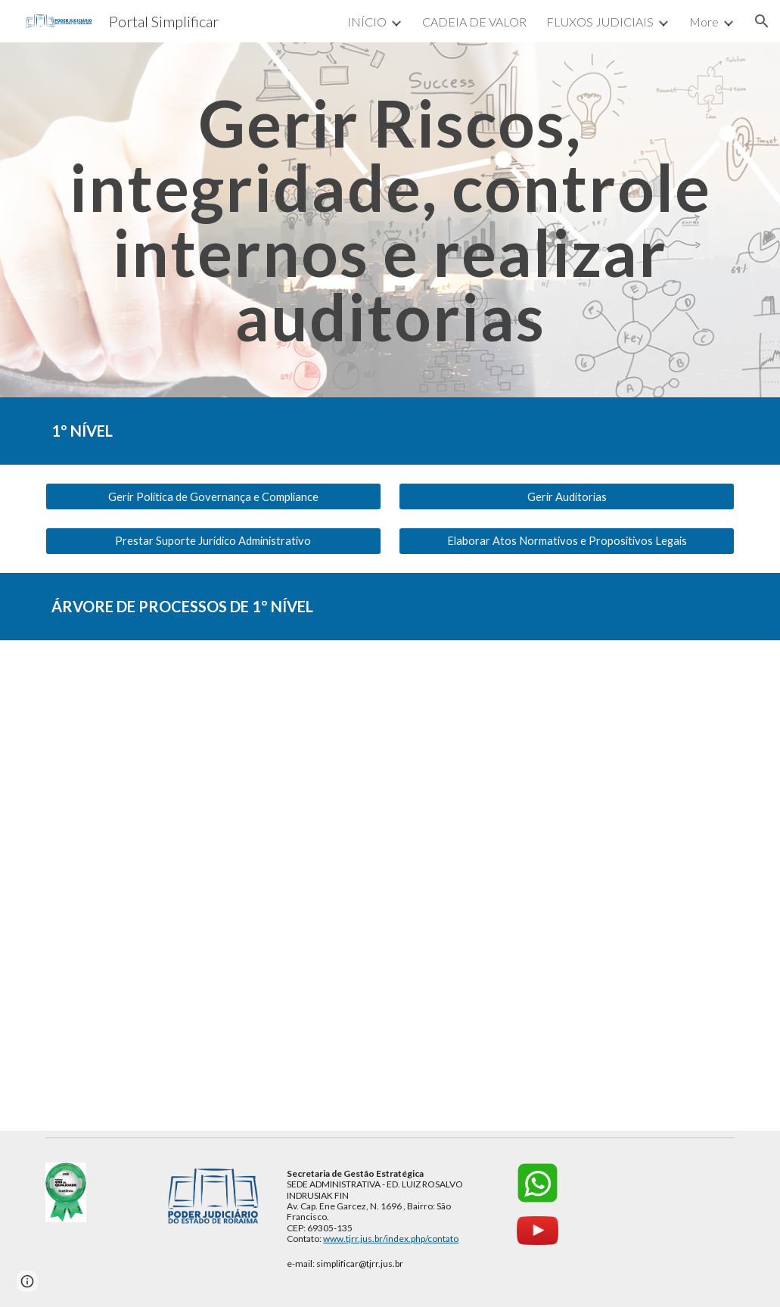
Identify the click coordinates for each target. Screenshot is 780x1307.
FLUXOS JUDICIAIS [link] (600, 21)
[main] (390, 220)
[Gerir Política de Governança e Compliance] (213, 496)
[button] (762, 21)
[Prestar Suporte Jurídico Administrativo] (213, 540)
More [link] (704, 21)
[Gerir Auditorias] (566, 496)
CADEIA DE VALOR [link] (474, 21)
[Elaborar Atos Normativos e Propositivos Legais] (566, 540)
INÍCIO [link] (367, 21)
